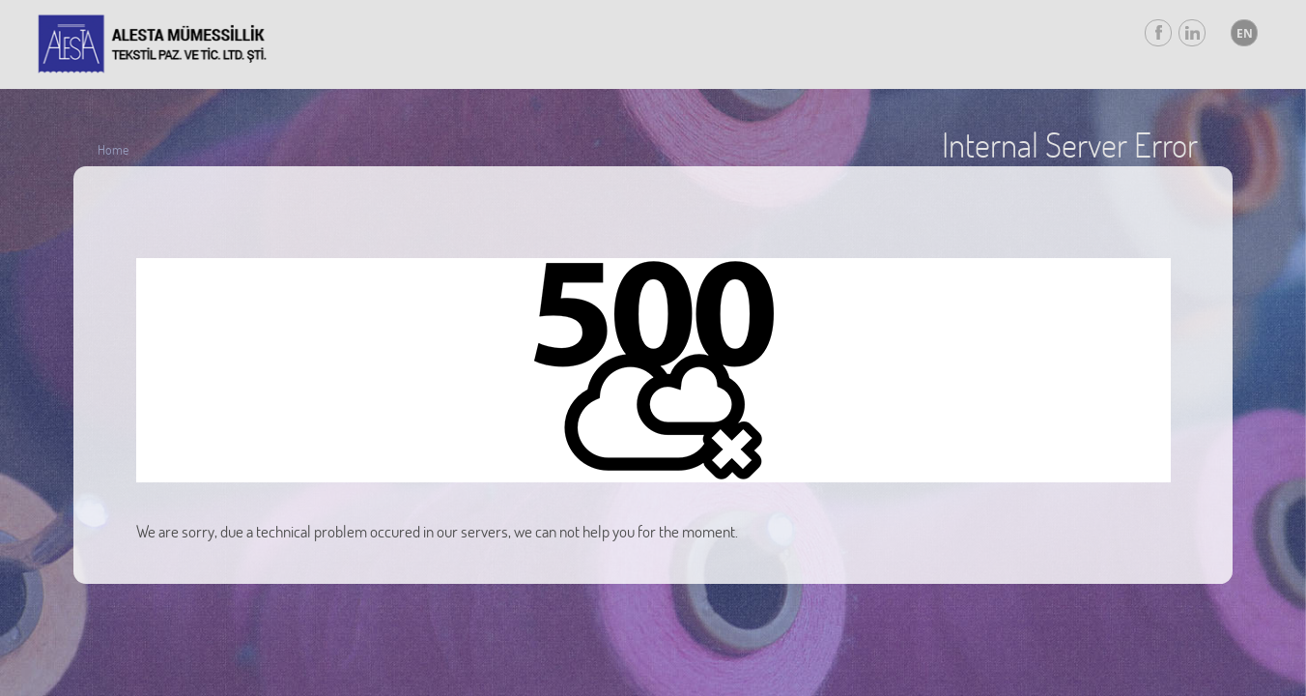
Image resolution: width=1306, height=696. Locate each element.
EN (1244, 33)
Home (113, 149)
